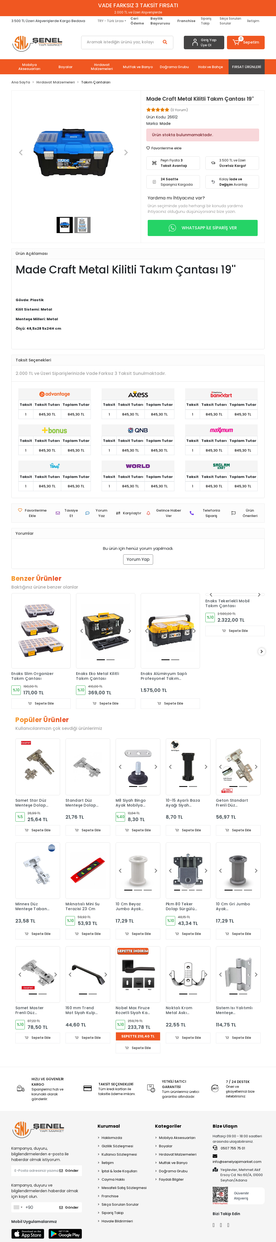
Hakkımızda (112, 1138)
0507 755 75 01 (229, 1149)
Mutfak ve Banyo (173, 1163)
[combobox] (18, 1208)
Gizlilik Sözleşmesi (117, 1146)
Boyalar (165, 1146)
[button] (246, 42)
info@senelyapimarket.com (237, 1159)
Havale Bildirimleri (117, 1222)
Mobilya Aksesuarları (177, 1138)
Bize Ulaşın (225, 1127)
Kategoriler (168, 1127)
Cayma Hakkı (113, 1180)
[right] (265, 652)
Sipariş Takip (206, 21)
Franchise (110, 1196)
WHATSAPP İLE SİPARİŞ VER (203, 228)
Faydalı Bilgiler (171, 1180)
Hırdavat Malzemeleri (177, 1155)
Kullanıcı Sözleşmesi (119, 1155)
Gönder (68, 1171)
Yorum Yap (138, 559)
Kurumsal (109, 1127)
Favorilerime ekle (164, 148)
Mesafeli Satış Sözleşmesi (124, 1188)
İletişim (253, 21)
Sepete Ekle (41, 703)
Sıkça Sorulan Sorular (230, 21)
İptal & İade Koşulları (119, 1171)
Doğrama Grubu (173, 1171)
